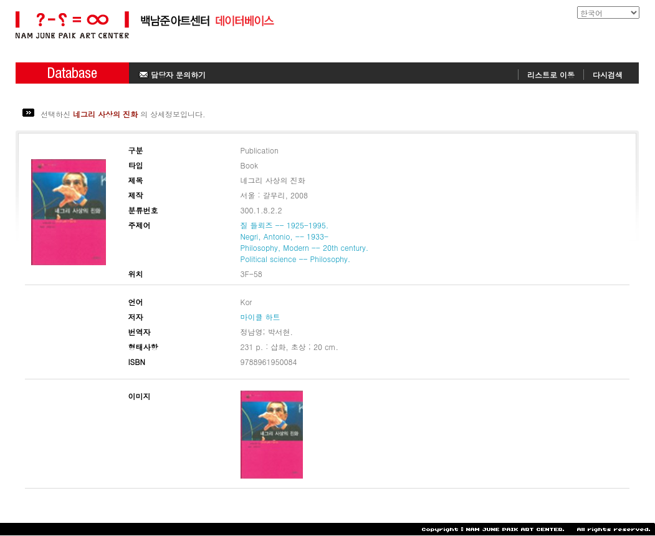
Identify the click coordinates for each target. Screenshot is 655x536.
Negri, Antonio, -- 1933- (285, 236)
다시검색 (608, 74)
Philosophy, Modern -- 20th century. (305, 247)
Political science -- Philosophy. (296, 258)
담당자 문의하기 (172, 74)
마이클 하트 (260, 316)
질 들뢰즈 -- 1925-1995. (285, 225)
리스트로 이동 (551, 74)
